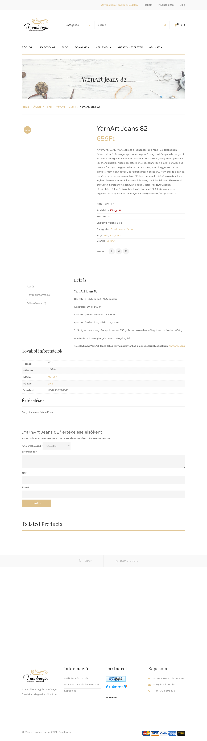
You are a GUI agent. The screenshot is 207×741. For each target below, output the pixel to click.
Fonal (49, 106)
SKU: (99, 204)
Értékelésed (29, 451)
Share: (101, 251)
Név (24, 473)
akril (106, 235)
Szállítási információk (76, 678)
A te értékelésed (32, 446)
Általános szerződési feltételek (81, 684)
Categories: (103, 229)
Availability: (103, 210)
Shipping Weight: (106, 222)
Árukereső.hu (111, 697)
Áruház (37, 106)
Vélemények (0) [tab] (36, 303)
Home (25, 106)
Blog (182, 4)
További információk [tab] (39, 294)
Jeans (72, 106)
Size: (99, 216)
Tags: (100, 235)
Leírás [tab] (30, 286)
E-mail (25, 487)
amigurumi (115, 235)
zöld (50, 383)
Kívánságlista (166, 4)
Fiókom (148, 4)
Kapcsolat (70, 690)
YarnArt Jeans (177, 346)
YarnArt (60, 106)
